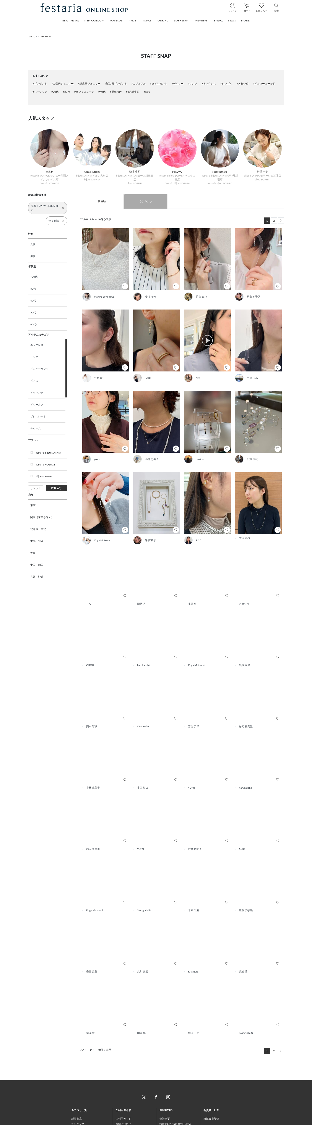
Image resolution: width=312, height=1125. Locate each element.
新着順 (102, 201)
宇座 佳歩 (252, 377)
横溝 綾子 (91, 1013)
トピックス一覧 (80, 1119)
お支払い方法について (128, 1109)
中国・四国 (36, 564)
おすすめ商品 (79, 1109)
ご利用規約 (165, 1109)
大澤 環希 (244, 522)
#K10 (147, 91)
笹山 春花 (201, 296)
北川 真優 (142, 951)
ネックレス (36, 345)
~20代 (33, 276)
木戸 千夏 (193, 890)
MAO (242, 829)
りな (88, 583)
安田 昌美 (91, 951)
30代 (33, 288)
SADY (148, 377)
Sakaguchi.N (144, 890)
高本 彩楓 (91, 706)
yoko (96, 459)
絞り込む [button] (56, 488)
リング (34, 356)
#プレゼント (39, 83)
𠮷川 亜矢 (150, 296)
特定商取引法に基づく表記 (175, 1104)
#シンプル (226, 83)
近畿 (33, 552)
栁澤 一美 (193, 1013)
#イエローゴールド (264, 83)
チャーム (35, 428)
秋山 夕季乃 (253, 296)
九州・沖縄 (36, 576)
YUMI (191, 767)
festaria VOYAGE (45, 464)
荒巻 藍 (243, 951)
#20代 (54, 91)
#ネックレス (209, 83)
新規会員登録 (211, 1098)
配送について (123, 1114)
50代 (33, 312)
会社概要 (164, 1098)
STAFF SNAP (44, 36)
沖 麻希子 (142, 522)
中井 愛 (98, 377)
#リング (192, 83)
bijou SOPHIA (44, 476)
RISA (190, 522)
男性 (33, 256)
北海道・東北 (38, 529)
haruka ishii (143, 645)
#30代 (66, 91)
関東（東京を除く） (42, 517)
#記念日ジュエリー (89, 83)
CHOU (90, 645)
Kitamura (193, 951)
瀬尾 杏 (141, 583)
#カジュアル (138, 83)
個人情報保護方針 (169, 1114)
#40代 (102, 91)
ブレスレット (38, 416)
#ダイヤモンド (158, 83)
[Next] (281, 220)
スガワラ (244, 583)
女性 (33, 244)
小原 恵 (192, 583)
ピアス (34, 380)
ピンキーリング (39, 368)
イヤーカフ (36, 404)
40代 (33, 300)
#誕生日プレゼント (116, 83)
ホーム (31, 36)
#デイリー (178, 83)
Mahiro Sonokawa (104, 296)
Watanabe (143, 706)
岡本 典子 (142, 1013)
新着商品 (76, 1098)
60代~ (33, 324)
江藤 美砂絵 (246, 890)
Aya (198, 377)
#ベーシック (39, 91)
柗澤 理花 (252, 459)
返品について (123, 1119)
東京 (33, 505)
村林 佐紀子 (195, 829)
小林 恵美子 (152, 459)
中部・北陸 (36, 541)
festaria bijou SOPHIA (48, 452)
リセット (35, 488)
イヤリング (36, 392)
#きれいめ (243, 83)
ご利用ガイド (123, 1098)
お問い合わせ (123, 1104)
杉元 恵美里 (246, 706)
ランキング (145, 201)
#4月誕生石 (133, 91)
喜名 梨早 (193, 706)
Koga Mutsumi (94, 522)
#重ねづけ (116, 91)
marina (200, 459)
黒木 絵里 (244, 645)
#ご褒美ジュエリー (62, 83)
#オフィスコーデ (84, 91)
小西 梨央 (142, 767)
